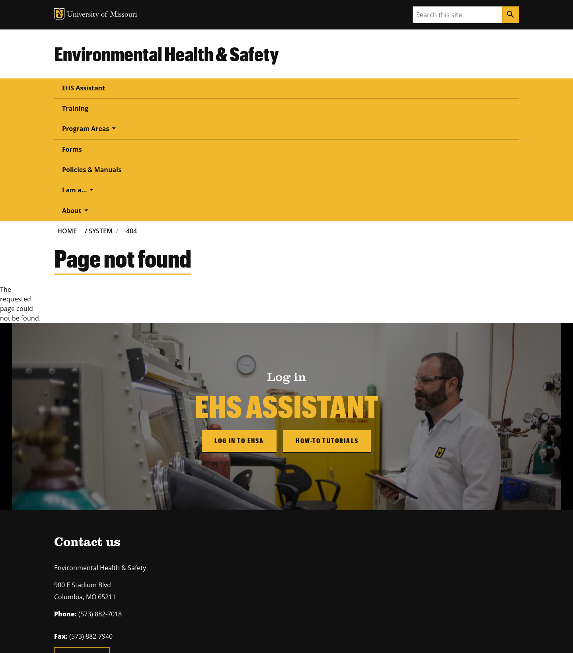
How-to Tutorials (327, 317)
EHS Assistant (83, 88)
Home (67, 108)
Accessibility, (316, 635)
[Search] (510, 14)
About (411, 87)
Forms (246, 88)
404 (131, 108)
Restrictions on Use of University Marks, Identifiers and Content (129, 635)
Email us (82, 535)
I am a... (364, 87)
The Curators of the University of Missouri (127, 620)
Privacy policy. (349, 635)
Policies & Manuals (301, 88)
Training (134, 88)
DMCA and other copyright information (253, 635)
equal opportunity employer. (118, 584)
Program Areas (191, 87)
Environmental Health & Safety (166, 53)
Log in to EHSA (239, 317)
